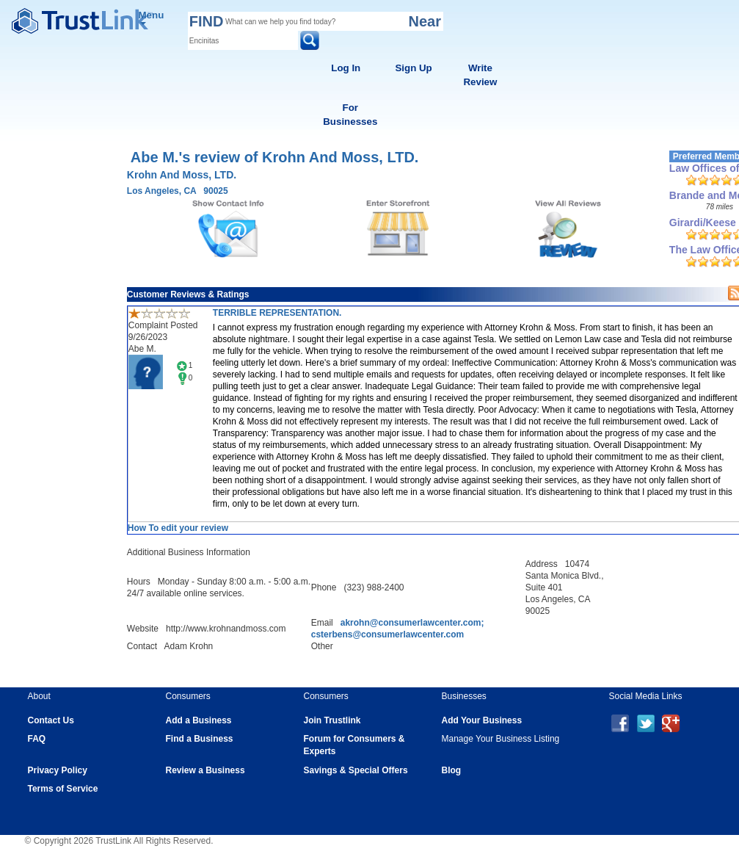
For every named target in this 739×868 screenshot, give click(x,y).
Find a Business (199, 739)
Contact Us (51, 720)
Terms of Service (63, 789)
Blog (452, 770)
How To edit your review (178, 528)
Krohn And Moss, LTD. (181, 175)
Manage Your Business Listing (501, 739)
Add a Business (199, 720)
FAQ (37, 739)
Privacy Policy (57, 770)
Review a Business (205, 770)
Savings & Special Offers (356, 770)
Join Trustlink (332, 720)
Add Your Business (482, 720)
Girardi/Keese (702, 222)
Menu (151, 17)
